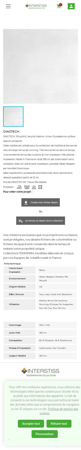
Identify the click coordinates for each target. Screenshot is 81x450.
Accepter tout (31, 423)
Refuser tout (59, 423)
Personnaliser (45, 434)
